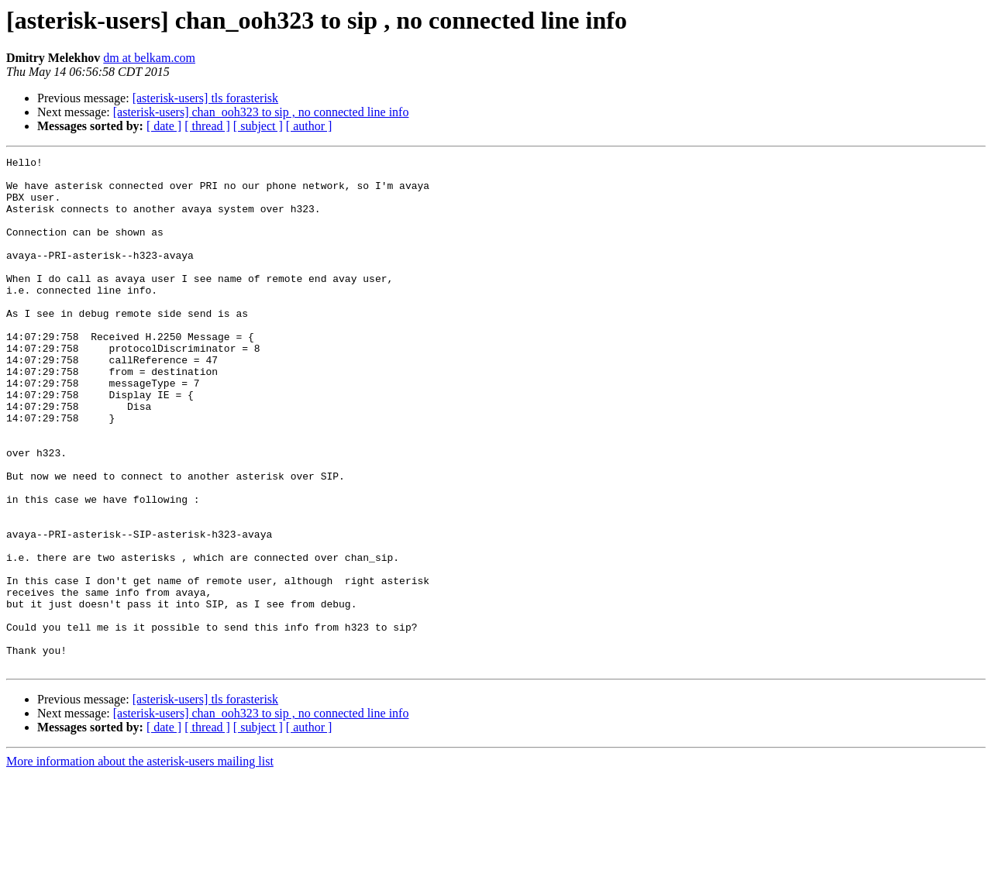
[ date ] (163, 125)
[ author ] (309, 125)
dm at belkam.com (149, 57)
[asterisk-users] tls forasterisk (205, 98)
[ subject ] (258, 125)
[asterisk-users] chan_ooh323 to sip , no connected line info (261, 112)
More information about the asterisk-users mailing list (140, 863)
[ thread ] (207, 125)
